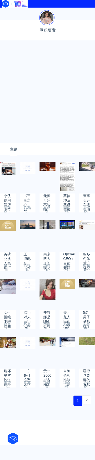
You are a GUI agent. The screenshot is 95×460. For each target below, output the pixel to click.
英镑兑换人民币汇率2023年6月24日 (8, 256)
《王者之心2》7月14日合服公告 (27, 198)
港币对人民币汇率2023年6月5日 (27, 314)
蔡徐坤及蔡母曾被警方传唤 (66, 198)
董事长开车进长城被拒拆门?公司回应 (86, 198)
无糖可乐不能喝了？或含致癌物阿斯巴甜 (46, 198)
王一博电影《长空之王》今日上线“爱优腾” (27, 256)
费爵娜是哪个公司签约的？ (46, 314)
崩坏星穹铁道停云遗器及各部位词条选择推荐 (7, 373)
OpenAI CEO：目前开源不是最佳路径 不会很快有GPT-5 (69, 256)
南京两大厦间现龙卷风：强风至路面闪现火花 (46, 256)
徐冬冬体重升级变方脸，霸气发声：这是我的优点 (86, 256)
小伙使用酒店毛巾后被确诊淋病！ (7, 198)
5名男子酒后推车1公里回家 (86, 314)
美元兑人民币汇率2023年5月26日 (67, 314)
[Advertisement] (47, 91)
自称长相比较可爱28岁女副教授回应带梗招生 (67, 373)
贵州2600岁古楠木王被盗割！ (47, 373)
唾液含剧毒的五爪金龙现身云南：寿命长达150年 (86, 373)
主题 (13, 149)
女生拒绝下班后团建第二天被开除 (7, 314)
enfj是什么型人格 (27, 373)
